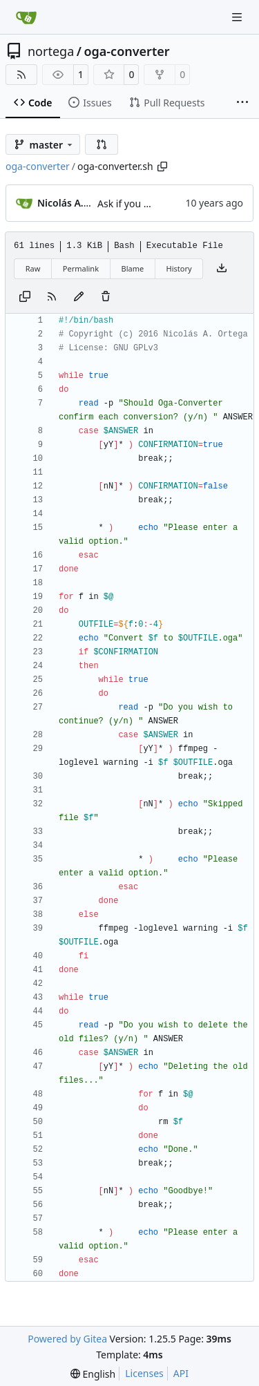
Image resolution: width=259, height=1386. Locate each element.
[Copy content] (25, 297)
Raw (33, 268)
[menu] (92, 1373)
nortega (51, 51)
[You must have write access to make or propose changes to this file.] (106, 297)
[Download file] (222, 269)
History (179, 268)
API (181, 1373)
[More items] (242, 103)
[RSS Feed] (21, 74)
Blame (132, 268)
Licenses (144, 1373)
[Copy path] (162, 166)
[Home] (26, 17)
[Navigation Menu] (238, 17)
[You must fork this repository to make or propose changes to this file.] (79, 297)
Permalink (81, 268)
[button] (101, 144)
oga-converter (126, 51)
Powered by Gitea (67, 1338)
